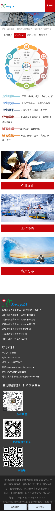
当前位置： (11, 29)
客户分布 (27, 271)
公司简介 (8, 35)
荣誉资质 (43, 35)
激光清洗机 (42, 480)
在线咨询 (15, 507)
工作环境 (27, 228)
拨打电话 (40, 507)
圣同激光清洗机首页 (24, 29)
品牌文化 (47, 29)
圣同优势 (31, 35)
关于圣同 (38, 29)
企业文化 (27, 185)
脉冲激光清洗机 (31, 484)
